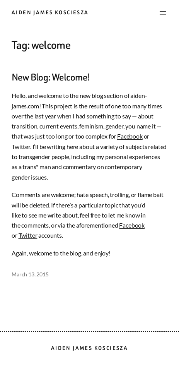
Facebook (130, 136)
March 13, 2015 (30, 274)
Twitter (21, 147)
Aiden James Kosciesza (50, 12)
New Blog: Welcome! (51, 77)
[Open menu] (162, 12)
